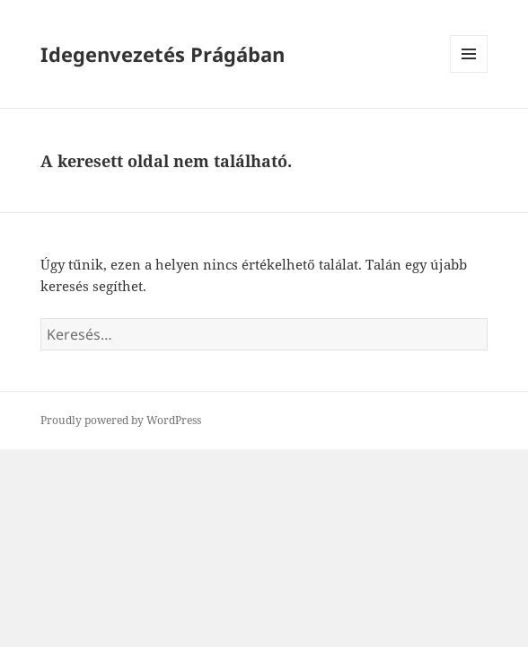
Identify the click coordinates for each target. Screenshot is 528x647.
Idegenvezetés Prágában (162, 53)
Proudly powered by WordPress (120, 420)
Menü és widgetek (469, 72)
